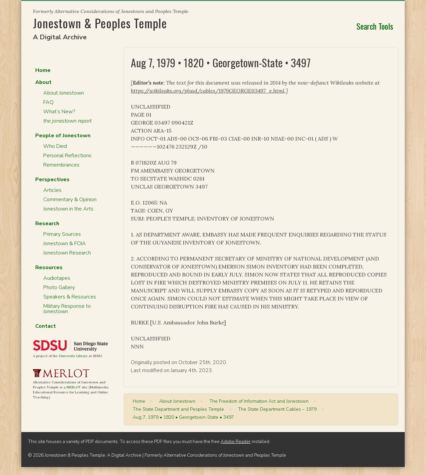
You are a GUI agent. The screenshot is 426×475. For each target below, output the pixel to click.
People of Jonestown (63, 135)
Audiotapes (56, 278)
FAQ (48, 102)
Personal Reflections (67, 155)
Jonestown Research (67, 252)
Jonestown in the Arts (68, 209)
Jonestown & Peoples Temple (100, 23)
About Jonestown (63, 93)
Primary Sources (62, 234)
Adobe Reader (236, 441)
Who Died (55, 146)
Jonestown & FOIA (64, 243)
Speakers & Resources (69, 296)
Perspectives (52, 179)
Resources (49, 267)
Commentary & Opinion (70, 199)
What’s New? (59, 111)
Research (47, 223)
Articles (52, 190)
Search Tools (374, 26)
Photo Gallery (59, 287)
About (43, 82)
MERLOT (74, 387)
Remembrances (61, 165)
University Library (73, 356)
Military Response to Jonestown (67, 308)
